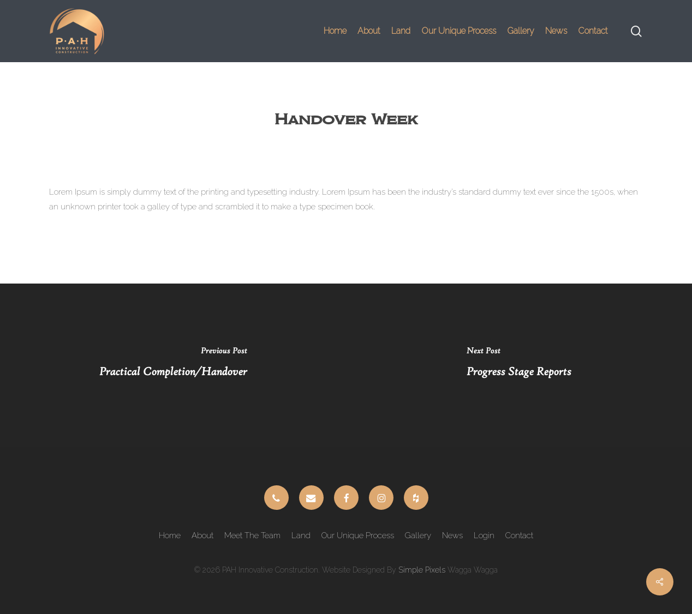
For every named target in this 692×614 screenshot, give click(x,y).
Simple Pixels (421, 569)
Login (484, 535)
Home (170, 535)
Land (301, 535)
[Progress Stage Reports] (519, 365)
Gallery (418, 535)
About (202, 535)
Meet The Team (252, 535)
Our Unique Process (357, 535)
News (452, 535)
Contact (519, 535)
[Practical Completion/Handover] (173, 365)
